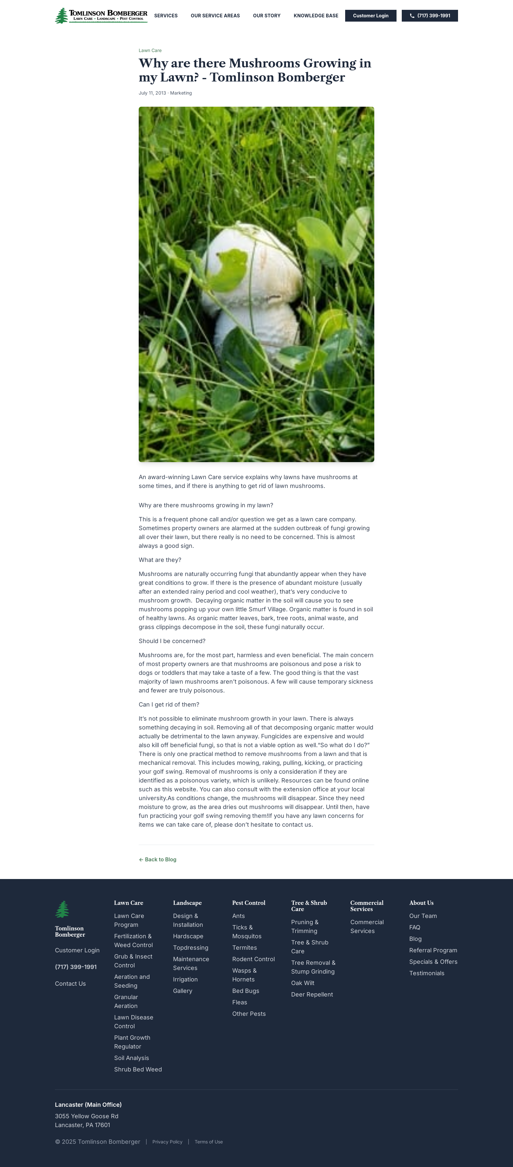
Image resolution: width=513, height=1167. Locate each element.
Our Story (267, 15)
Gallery (182, 990)
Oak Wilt (302, 982)
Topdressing (190, 947)
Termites (244, 947)
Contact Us (70, 983)
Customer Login (370, 15)
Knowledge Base (316, 15)
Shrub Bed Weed (138, 1069)
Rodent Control (253, 959)
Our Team (423, 915)
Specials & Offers (433, 961)
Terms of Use (209, 1141)
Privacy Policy (167, 1141)
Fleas (239, 1002)
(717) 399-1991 (430, 15)
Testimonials (427, 973)
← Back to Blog (157, 859)
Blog (415, 938)
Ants (238, 915)
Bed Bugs (245, 990)
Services (166, 15)
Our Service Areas (215, 15)
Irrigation (185, 979)
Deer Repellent (312, 994)
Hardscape (188, 936)
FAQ (414, 927)
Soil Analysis (131, 1057)
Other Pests (249, 1013)
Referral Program (433, 950)
